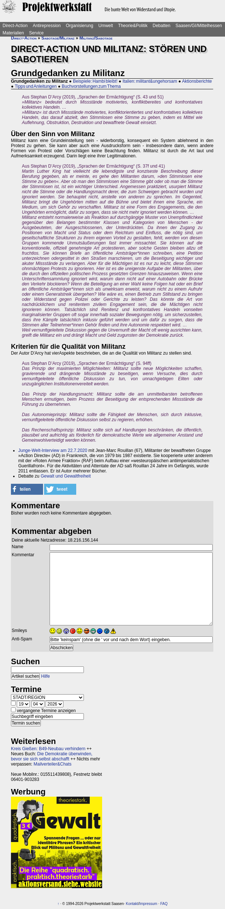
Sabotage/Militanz (58, 38)
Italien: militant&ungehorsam (150, 81)
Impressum (148, 904)
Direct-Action (15, 25)
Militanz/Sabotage (96, 38)
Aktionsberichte (197, 81)
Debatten (162, 25)
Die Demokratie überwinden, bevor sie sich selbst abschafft (51, 756)
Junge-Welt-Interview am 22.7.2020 (52, 450)
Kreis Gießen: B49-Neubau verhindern (48, 748)
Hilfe (45, 676)
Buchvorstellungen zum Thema (91, 86)
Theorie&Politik (133, 25)
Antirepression (47, 25)
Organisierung (79, 25)
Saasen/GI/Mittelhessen (198, 25)
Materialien (13, 32)
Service (36, 32)
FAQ (163, 904)
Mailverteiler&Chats (52, 764)
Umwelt (105, 25)
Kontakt (132, 904)
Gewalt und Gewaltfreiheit (65, 476)
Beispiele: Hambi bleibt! (95, 81)
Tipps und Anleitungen (36, 86)
